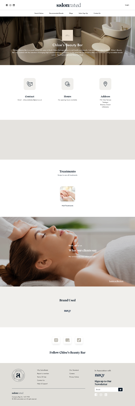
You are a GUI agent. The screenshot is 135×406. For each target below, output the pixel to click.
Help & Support (42, 384)
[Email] (109, 389)
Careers (72, 373)
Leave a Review (116, 281)
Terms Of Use (41, 377)
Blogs (71, 13)
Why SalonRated (42, 370)
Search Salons (39, 13)
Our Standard (74, 370)
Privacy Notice (74, 377)
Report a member (43, 373)
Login (127, 5)
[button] (67, 137)
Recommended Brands (56, 13)
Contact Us (97, 13)
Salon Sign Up (83, 13)
